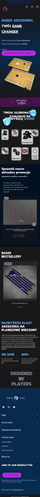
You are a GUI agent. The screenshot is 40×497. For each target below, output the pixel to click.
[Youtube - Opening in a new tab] (14, 407)
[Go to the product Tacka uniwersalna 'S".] (20, 281)
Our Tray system (7, 450)
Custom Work (6, 442)
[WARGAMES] (16, 153)
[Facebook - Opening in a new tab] (3, 407)
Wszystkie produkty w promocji (15, 176)
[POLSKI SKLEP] (35, 153)
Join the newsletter (12, 475)
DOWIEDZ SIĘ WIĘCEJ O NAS (18, 53)
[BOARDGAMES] (27, 136)
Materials (5, 446)
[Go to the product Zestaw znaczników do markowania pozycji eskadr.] (20, 211)
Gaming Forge (17, 490)
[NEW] (5, 134)
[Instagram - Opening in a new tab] (9, 407)
